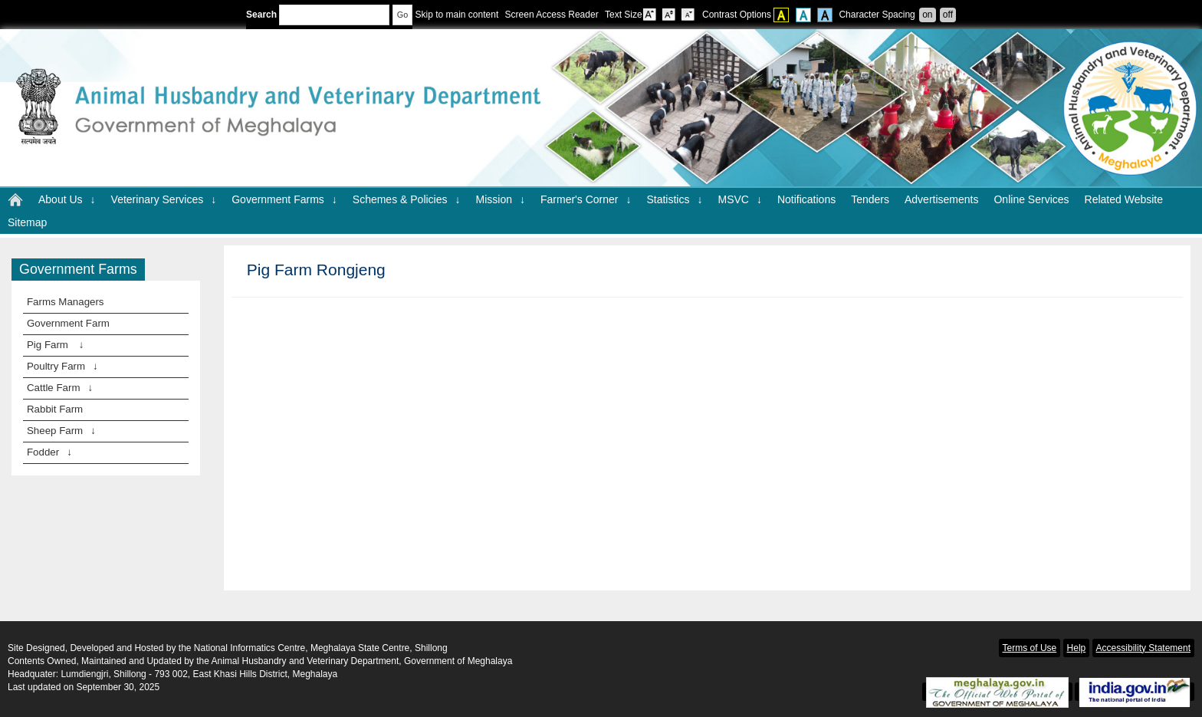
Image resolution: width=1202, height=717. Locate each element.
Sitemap (27, 222)
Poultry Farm (62, 366)
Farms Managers (65, 302)
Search (317, 15)
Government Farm (68, 323)
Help (1076, 648)
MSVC (739, 199)
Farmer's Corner (585, 199)
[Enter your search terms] (334, 15)
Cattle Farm (60, 387)
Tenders (870, 199)
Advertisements (941, 199)
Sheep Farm (61, 430)
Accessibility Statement (1143, 648)
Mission (500, 199)
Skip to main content (456, 14)
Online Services (1031, 199)
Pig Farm (55, 344)
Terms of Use (1030, 648)
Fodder (49, 452)
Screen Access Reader (552, 14)
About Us (67, 199)
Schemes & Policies (407, 199)
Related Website (1124, 199)
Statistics (674, 199)
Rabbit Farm (55, 409)
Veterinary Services (164, 199)
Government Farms (284, 199)
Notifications (806, 199)
